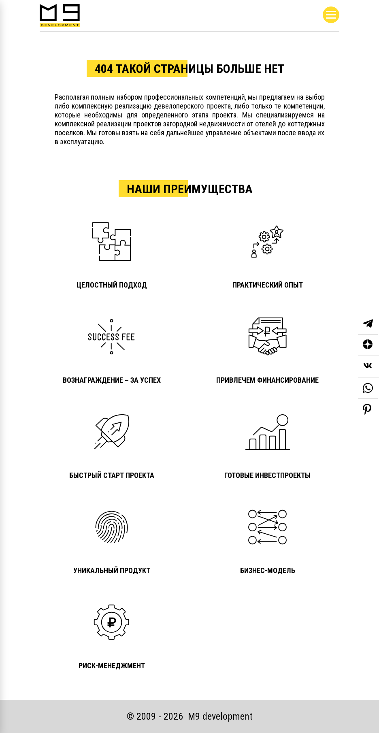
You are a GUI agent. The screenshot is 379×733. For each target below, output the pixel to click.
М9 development (220, 716)
